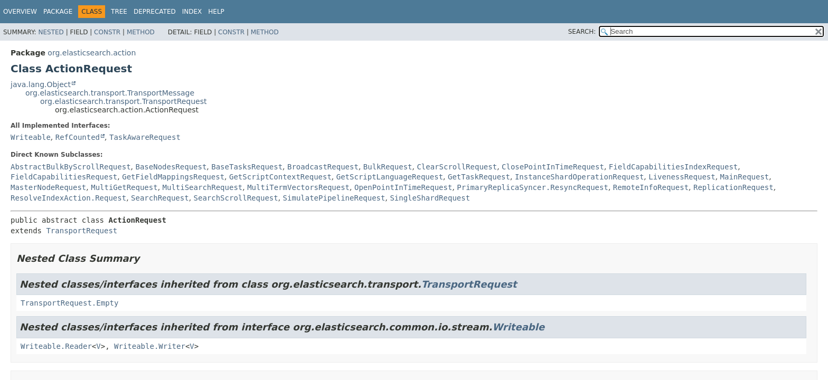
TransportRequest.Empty (69, 303)
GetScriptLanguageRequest (389, 177)
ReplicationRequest (733, 187)
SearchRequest (160, 198)
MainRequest (744, 177)
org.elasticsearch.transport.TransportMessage (109, 93)
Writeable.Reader (56, 346)
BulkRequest (387, 167)
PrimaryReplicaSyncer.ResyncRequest (532, 187)
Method (141, 32)
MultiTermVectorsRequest (298, 187)
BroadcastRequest (323, 167)
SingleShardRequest (430, 198)
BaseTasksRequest (247, 167)
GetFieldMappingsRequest (173, 177)
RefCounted (77, 137)
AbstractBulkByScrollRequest (71, 167)
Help (216, 11)
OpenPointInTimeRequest (403, 187)
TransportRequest (81, 230)
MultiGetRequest (124, 187)
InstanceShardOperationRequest (579, 177)
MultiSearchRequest (203, 187)
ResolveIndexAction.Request (68, 198)
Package (57, 11)
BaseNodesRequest (170, 167)
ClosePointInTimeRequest (553, 167)
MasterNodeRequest (48, 187)
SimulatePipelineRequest (334, 198)
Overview (20, 11)
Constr (107, 32)
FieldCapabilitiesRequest (64, 177)
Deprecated (155, 11)
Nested (50, 32)
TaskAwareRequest (145, 137)
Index (192, 11)
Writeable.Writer (149, 346)
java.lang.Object (41, 84)
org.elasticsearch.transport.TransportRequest (123, 101)
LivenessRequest (681, 177)
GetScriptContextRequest (280, 177)
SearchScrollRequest (236, 198)
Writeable (31, 137)
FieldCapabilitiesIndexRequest (673, 167)
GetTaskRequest (479, 177)
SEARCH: (582, 31)
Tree (119, 11)
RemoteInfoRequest (651, 187)
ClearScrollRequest (457, 167)
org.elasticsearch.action (92, 53)
